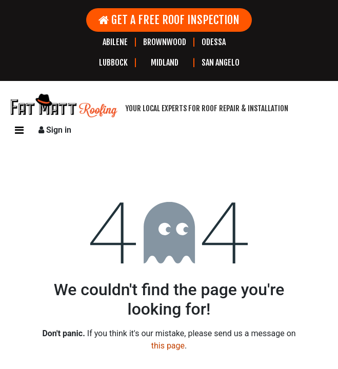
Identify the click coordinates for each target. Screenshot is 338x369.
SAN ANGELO (221, 62)
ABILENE (115, 42)
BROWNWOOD (164, 42)
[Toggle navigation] (19, 130)
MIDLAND (164, 62)
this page (168, 346)
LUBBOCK (113, 62)
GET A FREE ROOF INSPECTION (169, 20)
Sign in (54, 130)
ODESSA (214, 42)
